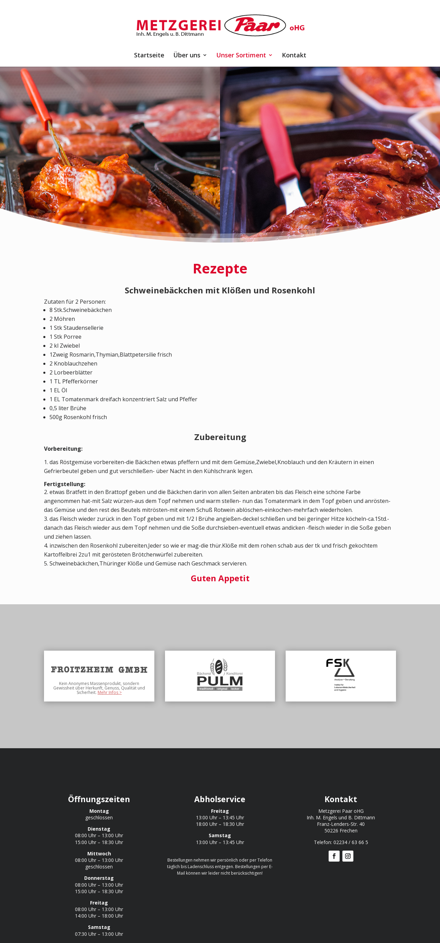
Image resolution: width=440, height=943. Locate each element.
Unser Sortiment (241, 56)
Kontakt (294, 56)
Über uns (186, 56)
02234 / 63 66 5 (350, 842)
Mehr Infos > (110, 692)
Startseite (149, 56)
